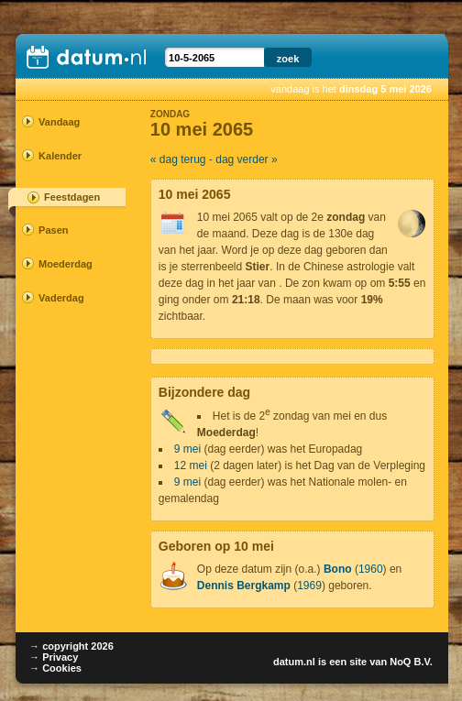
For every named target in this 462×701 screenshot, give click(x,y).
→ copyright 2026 (71, 646)
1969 (309, 585)
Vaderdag (61, 297)
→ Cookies (55, 668)
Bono (338, 569)
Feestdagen (72, 197)
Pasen (53, 230)
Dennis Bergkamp (244, 585)
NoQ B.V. (411, 661)
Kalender (60, 155)
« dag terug (178, 159)
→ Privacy (53, 657)
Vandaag (59, 121)
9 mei (187, 449)
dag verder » (246, 159)
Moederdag (64, 263)
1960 (370, 569)
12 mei (190, 465)
